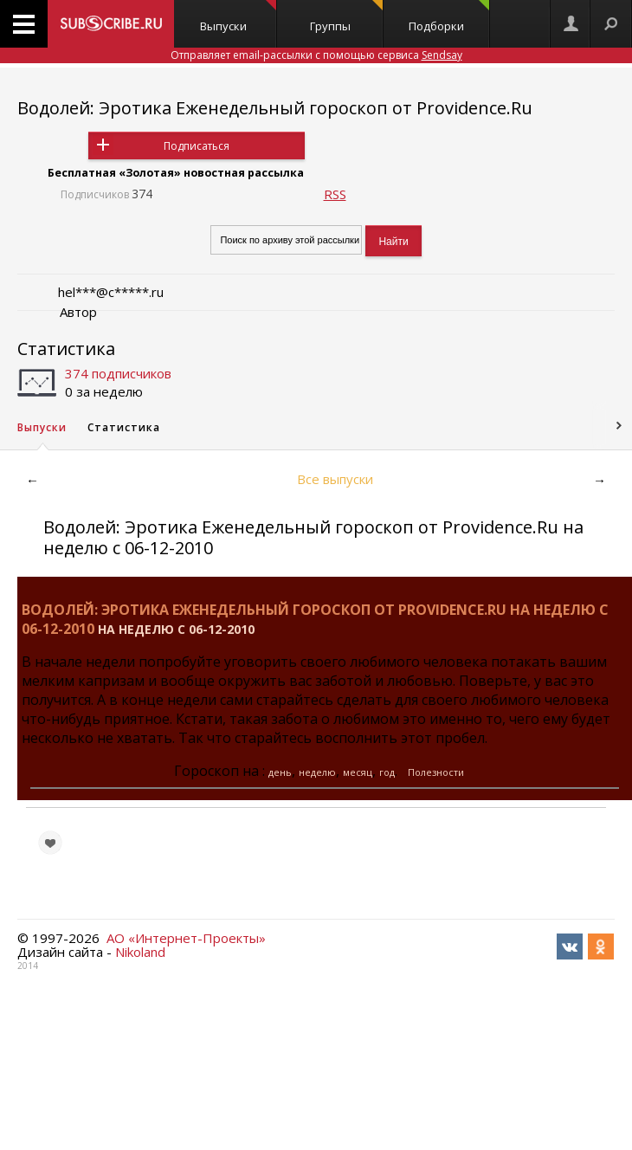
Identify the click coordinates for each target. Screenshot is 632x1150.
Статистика (66, 348)
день (280, 772)
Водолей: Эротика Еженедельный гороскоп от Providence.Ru (274, 108)
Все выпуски (335, 479)
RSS (335, 194)
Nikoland (140, 951)
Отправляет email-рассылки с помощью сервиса (316, 55)
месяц (357, 772)
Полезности (436, 772)
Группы (347, 17)
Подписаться (196, 146)
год (387, 772)
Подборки (449, 17)
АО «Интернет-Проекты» (186, 937)
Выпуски (238, 17)
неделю (317, 772)
